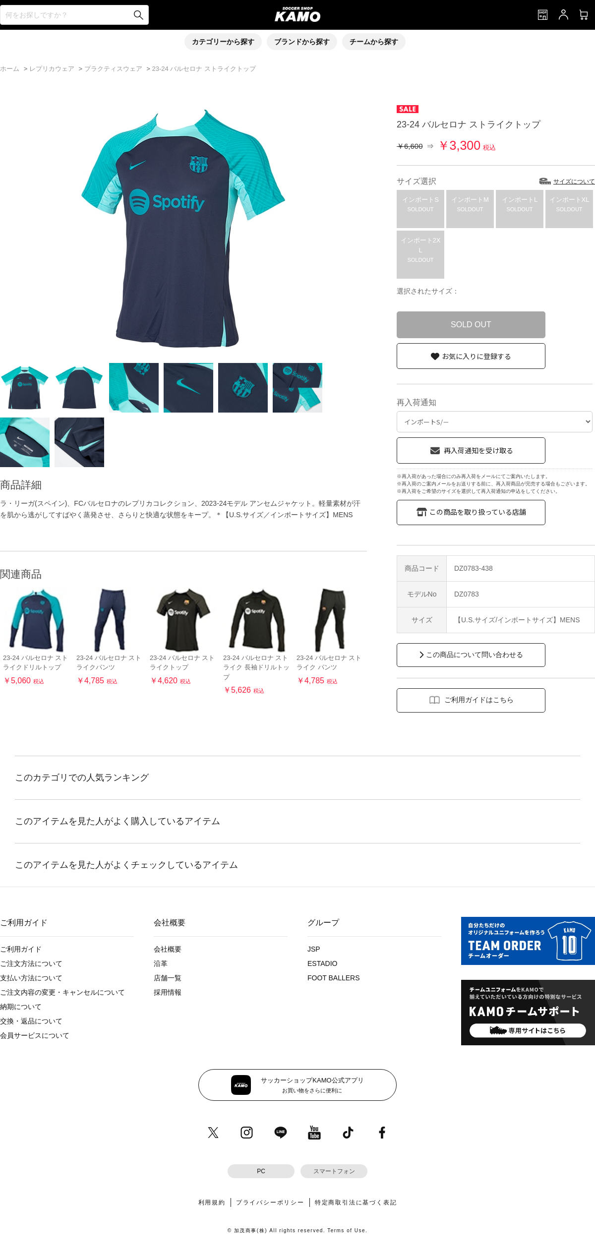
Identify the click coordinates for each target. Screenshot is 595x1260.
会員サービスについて (34, 1035)
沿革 (161, 963)
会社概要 (167, 949)
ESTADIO (322, 963)
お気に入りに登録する (476, 356)
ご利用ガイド (21, 949)
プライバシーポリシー (270, 1202)
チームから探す (374, 42)
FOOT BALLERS (333, 978)
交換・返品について (31, 1021)
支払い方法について (31, 978)
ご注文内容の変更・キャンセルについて (62, 992)
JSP (313, 949)
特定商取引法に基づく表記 (356, 1202)
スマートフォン (334, 1171)
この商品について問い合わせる (474, 655)
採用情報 (167, 992)
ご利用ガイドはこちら (479, 700)
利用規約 (212, 1202)
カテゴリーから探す (223, 42)
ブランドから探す (302, 42)
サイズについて (574, 181)
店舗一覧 (167, 978)
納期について (21, 1007)
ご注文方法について (31, 963)
